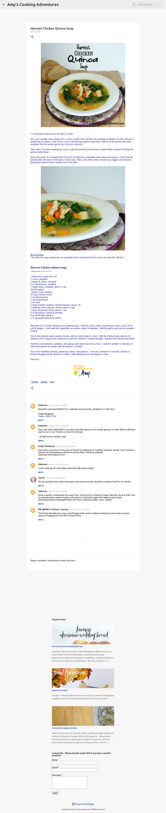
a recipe (68, 139)
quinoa (44, 382)
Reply (41, 420)
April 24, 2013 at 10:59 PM (55, 478)
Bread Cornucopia (59, 690)
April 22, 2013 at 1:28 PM (57, 405)
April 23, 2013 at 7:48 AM (65, 446)
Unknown (42, 405)
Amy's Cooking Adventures (33, 4)
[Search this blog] (150, 4)
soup (52, 382)
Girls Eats (45, 271)
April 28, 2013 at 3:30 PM (57, 491)
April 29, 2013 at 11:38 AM (79, 509)
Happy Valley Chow (47, 416)
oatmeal (77, 144)
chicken (35, 382)
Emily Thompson (46, 446)
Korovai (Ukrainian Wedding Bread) (67, 646)
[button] (32, 37)
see (71, 144)
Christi (41, 478)
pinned (52, 133)
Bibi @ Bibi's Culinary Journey (53, 509)
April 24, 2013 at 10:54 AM (58, 464)
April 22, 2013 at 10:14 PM (58, 426)
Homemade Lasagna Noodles (64, 728)
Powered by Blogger (83, 804)
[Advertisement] (83, 592)
